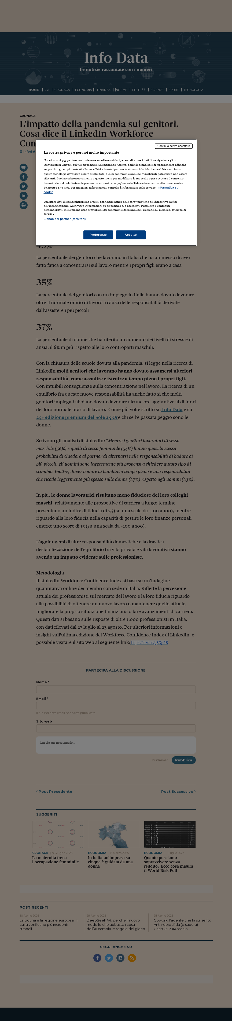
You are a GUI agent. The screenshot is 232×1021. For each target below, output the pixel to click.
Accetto (131, 234)
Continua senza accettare (173, 146)
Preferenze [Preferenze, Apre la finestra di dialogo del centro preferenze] (98, 234)
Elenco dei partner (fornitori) (65, 218)
